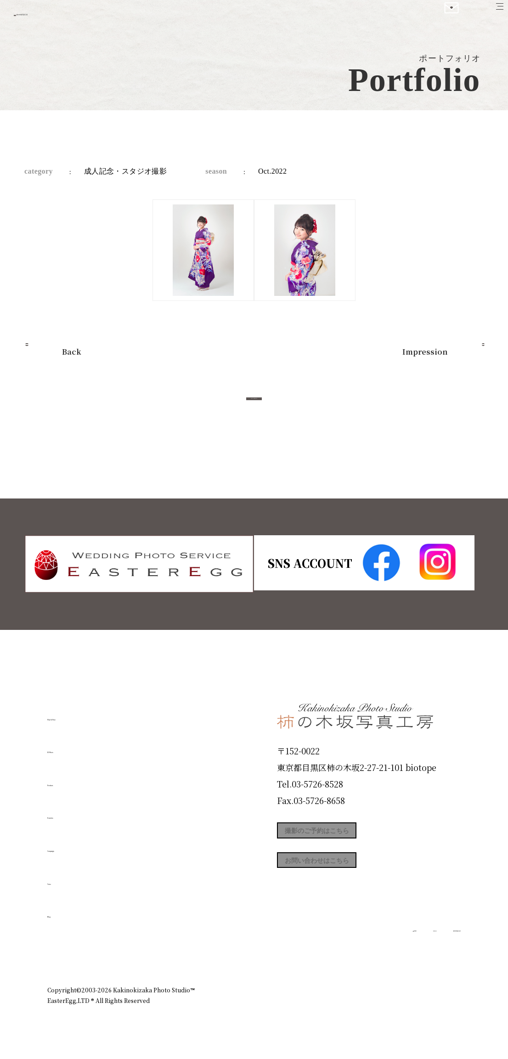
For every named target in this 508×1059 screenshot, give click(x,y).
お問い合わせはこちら (346, 876)
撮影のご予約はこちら (345, 835)
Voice (63, 877)
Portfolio (73, 812)
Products (73, 778)
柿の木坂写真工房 (83, 17)
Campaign (77, 845)
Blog (61, 910)
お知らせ (380, 950)
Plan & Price (85, 713)
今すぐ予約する (254, 409)
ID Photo (74, 746)
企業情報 (337, 950)
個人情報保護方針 (435, 950)
